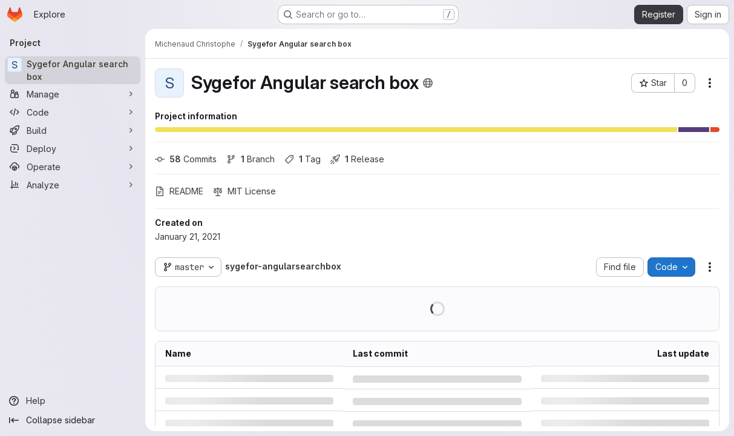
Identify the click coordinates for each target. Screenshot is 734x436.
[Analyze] (72, 184)
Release (357, 159)
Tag (302, 159)
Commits (186, 159)
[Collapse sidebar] (72, 420)
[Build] (72, 130)
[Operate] (72, 166)
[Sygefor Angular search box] (72, 70)
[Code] (72, 112)
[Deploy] (72, 148)
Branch (250, 159)
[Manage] (72, 93)
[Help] (72, 400)
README (179, 191)
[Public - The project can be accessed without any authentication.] (428, 83)
